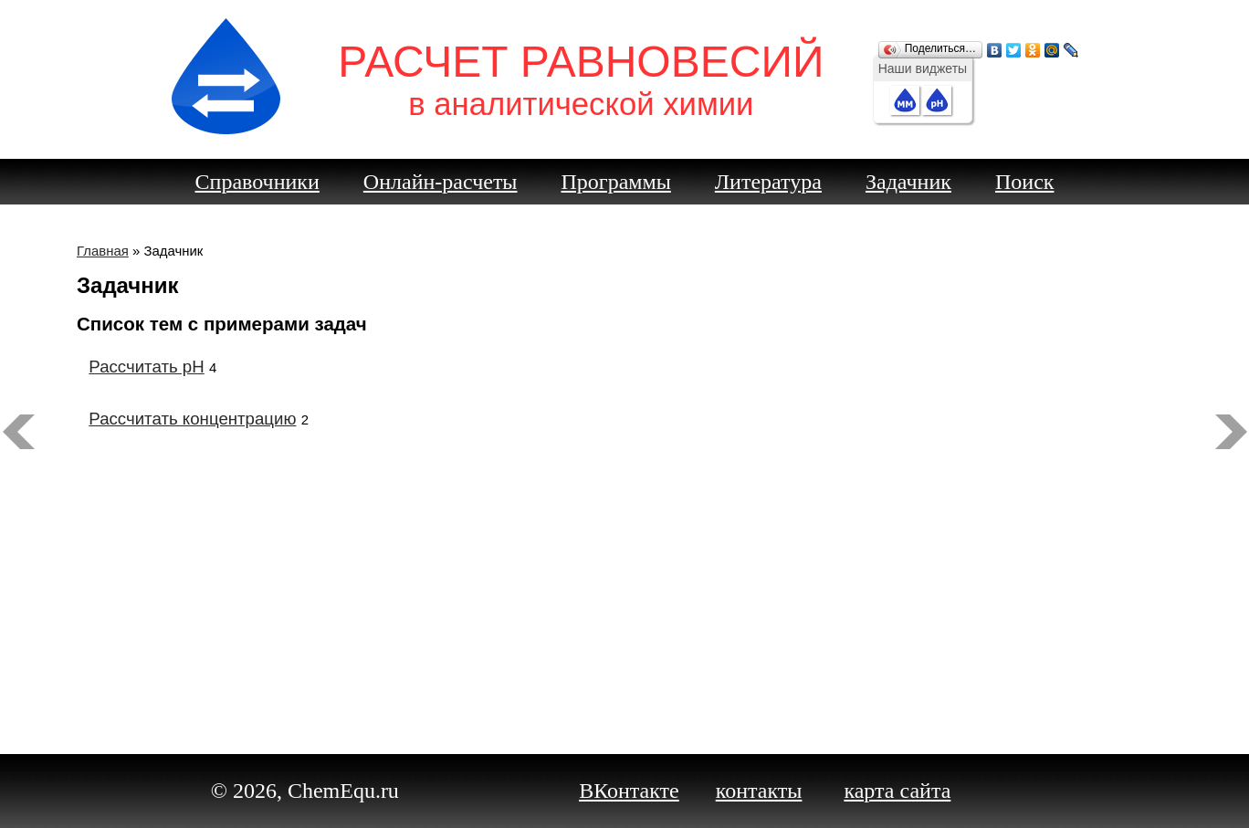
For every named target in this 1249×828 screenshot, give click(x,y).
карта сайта (897, 790)
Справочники (257, 182)
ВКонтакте (629, 790)
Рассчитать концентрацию (192, 418)
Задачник (908, 182)
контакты (759, 790)
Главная (103, 250)
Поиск (1025, 182)
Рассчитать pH (146, 366)
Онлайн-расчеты (440, 182)
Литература (768, 182)
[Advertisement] (624, 560)
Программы (616, 182)
